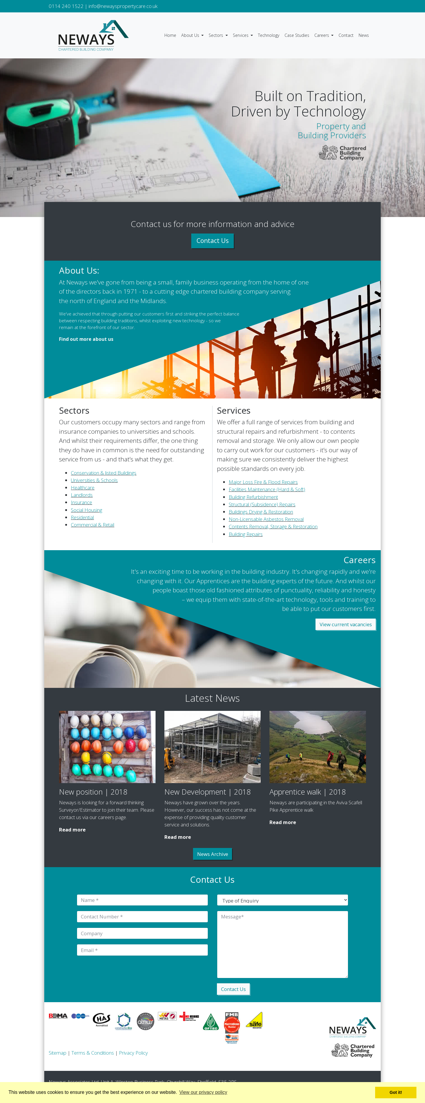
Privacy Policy (133, 1052)
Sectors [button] (216, 35)
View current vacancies (346, 624)
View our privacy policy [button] (203, 1092)
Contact (346, 35)
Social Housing (86, 510)
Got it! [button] (396, 1092)
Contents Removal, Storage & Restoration (273, 526)
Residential (82, 517)
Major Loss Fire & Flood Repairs (263, 482)
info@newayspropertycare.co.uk (123, 6)
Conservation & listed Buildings (103, 472)
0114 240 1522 (66, 6)
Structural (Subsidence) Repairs (262, 504)
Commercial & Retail (92, 524)
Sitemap (57, 1052)
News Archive (212, 854)
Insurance (81, 502)
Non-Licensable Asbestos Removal (266, 519)
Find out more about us (86, 339)
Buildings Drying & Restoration (261, 511)
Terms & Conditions (92, 1052)
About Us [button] (190, 35)
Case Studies (297, 35)
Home (170, 35)
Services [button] (241, 35)
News (364, 35)
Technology (268, 35)
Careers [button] (322, 35)
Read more (72, 829)
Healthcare (82, 487)
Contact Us (213, 240)
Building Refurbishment (253, 497)
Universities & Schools (94, 480)
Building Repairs (246, 534)
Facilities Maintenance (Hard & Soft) (267, 489)
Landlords (82, 494)
